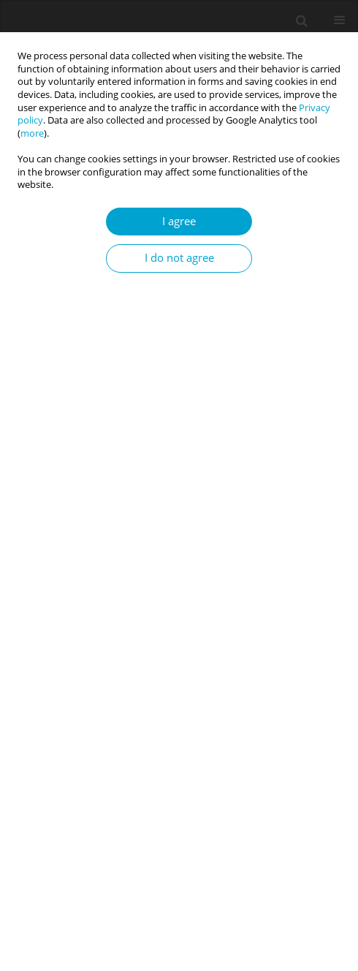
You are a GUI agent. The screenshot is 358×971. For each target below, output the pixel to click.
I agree (179, 221)
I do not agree (179, 257)
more (32, 133)
